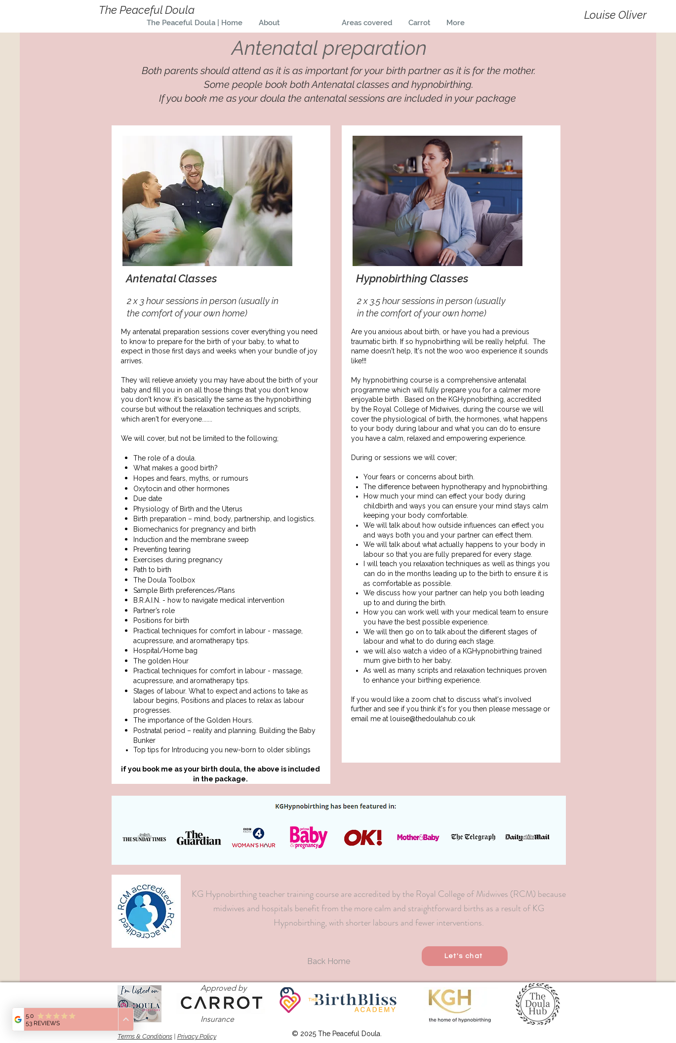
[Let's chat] (465, 956)
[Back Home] (329, 961)
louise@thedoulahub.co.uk (432, 719)
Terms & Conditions (145, 1036)
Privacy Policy (196, 1036)
